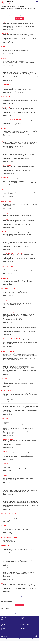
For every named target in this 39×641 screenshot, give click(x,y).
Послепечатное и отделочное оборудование (9, 613)
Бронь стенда (19, 639)
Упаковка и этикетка (5, 610)
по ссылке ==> (25, 15)
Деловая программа (4, 632)
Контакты (32, 639)
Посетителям (3, 629)
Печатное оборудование (6, 611)
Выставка (3, 628)
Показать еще (19, 596)
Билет (6, 639)
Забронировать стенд (19, 18)
